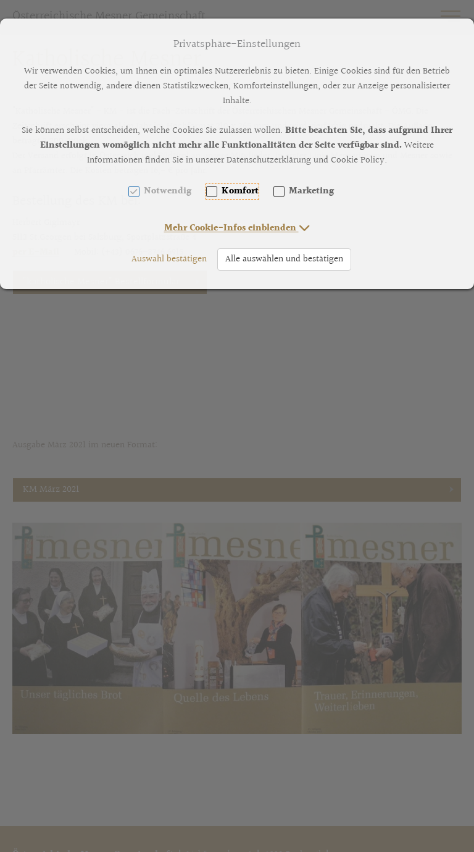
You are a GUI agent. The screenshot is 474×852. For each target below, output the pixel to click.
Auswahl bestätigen (169, 259)
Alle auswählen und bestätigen (284, 259)
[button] (237, 228)
